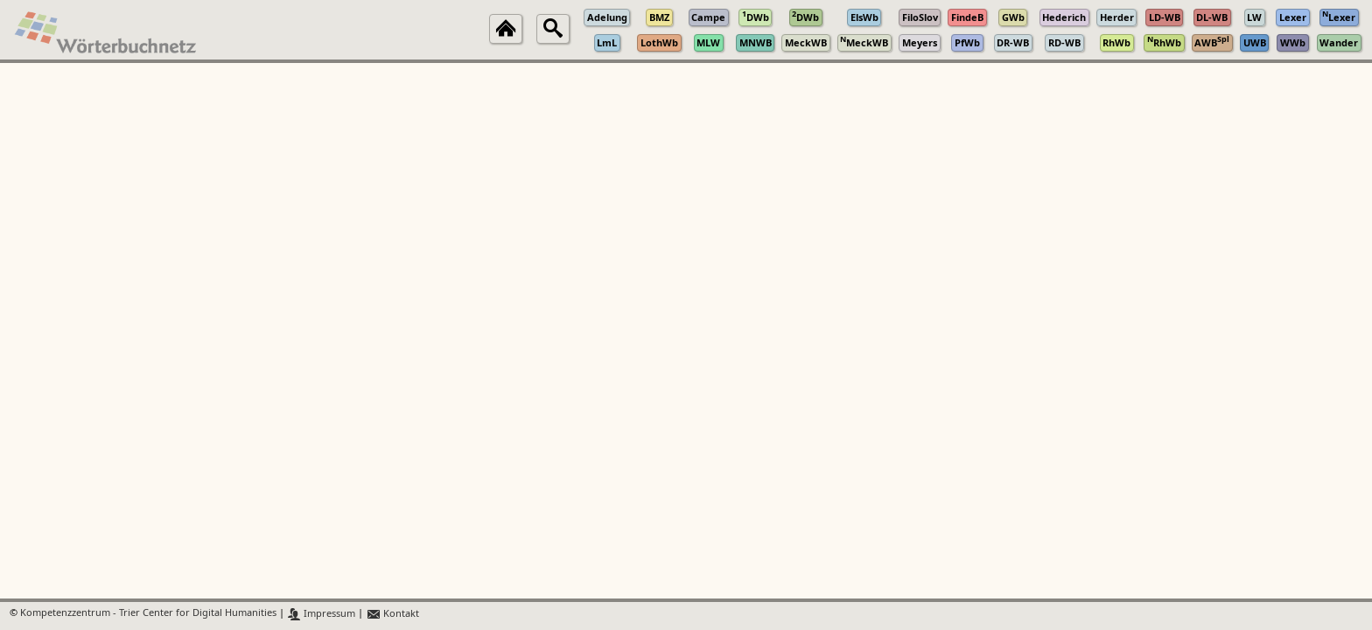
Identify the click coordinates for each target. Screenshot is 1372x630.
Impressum (321, 613)
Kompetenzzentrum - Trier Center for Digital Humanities (148, 613)
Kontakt (392, 613)
